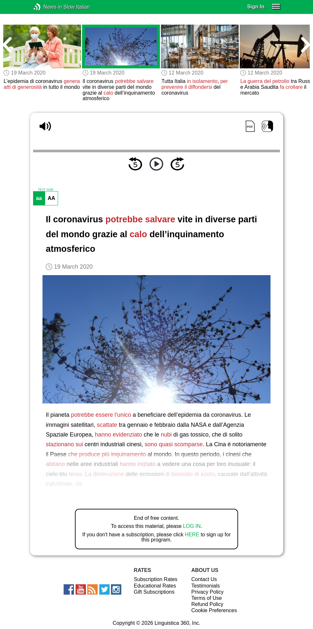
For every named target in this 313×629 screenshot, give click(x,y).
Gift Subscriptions (154, 592)
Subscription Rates (155, 579)
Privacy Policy (207, 592)
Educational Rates (155, 585)
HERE (192, 534)
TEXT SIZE (45, 189)
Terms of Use (206, 598)
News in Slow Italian (46, 7)
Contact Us (204, 579)
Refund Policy (207, 604)
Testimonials (205, 585)
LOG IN (191, 526)
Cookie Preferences (214, 610)
